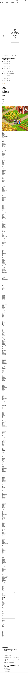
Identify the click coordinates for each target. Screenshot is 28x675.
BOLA (15, 28)
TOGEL (15, 31)
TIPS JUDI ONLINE (15, 32)
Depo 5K (8, 63)
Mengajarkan (18, 592)
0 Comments (4, 595)
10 (2, 592)
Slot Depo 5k (9, 78)
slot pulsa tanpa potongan (12, 655)
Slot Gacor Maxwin (10, 71)
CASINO (15, 30)
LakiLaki (15, 592)
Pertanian (23, 592)
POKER (15, 29)
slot (5, 671)
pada (21, 592)
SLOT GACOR (15, 26)
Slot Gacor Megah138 (10, 73)
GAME (3, 83)
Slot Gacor (8, 68)
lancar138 (10, 653)
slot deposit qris (7, 670)
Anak (4, 592)
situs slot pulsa (7, 672)
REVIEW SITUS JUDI (15, 33)
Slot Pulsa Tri (9, 80)
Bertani (6, 592)
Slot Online (8, 61)
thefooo (5, 593)
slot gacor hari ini (11, 663)
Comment (4, 638)
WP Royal (9, 673)
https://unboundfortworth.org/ (14, 658)
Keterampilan (11, 592)
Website (3, 620)
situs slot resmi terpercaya (15, 660)
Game (8, 592)
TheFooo (2, 1)
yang (26, 592)
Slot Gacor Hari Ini (10, 76)
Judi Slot (8, 75)
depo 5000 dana (9, 656)
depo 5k (6, 669)
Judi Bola (8, 66)
